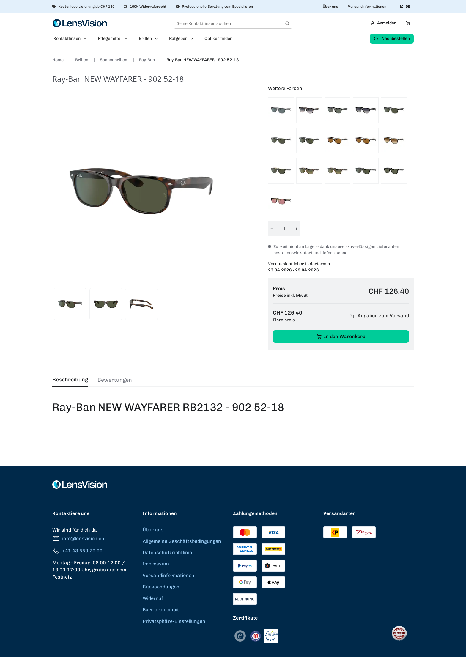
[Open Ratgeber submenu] (193, 38)
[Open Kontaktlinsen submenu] (87, 38)
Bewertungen (114, 380)
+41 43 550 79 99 (77, 550)
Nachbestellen (392, 38)
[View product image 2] (105, 304)
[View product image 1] (70, 304)
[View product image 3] (141, 304)
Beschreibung (70, 379)
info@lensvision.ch (78, 538)
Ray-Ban (147, 59)
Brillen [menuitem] (145, 38)
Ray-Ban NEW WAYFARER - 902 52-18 (202, 59)
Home (58, 59)
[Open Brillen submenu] (158, 38)
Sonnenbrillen (114, 59)
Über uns (330, 6)
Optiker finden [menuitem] (218, 38)
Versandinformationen (367, 6)
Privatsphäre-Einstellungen (174, 621)
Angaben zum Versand (378, 316)
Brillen (82, 59)
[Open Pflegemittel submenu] (128, 38)
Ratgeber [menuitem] (178, 38)
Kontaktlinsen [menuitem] (67, 38)
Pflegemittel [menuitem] (110, 38)
